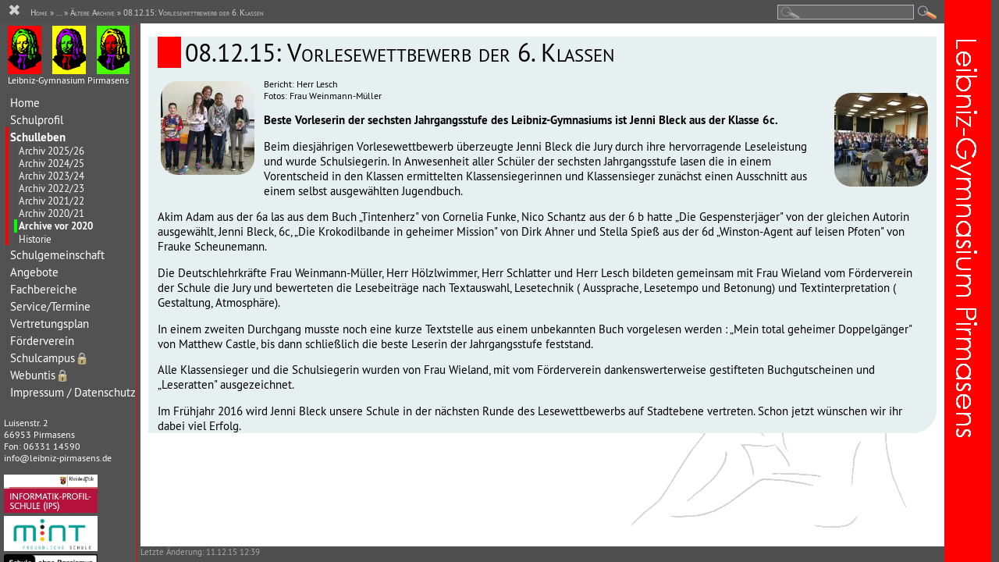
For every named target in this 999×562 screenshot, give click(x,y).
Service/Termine (50, 306)
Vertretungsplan (49, 323)
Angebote (34, 272)
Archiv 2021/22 (51, 200)
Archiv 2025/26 (51, 150)
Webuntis (39, 375)
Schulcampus (49, 357)
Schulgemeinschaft (57, 254)
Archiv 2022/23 (51, 188)
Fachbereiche (43, 289)
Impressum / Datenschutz (73, 392)
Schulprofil (36, 119)
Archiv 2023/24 (51, 175)
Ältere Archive (92, 12)
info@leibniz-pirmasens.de (58, 458)
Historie (35, 239)
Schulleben (38, 137)
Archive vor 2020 (56, 226)
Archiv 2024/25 (51, 163)
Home (25, 102)
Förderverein (42, 340)
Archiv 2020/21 (51, 213)
